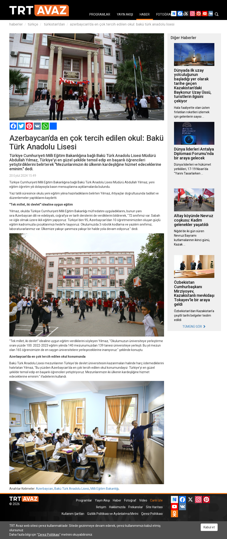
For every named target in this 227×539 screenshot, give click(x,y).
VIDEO (183, 14)
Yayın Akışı (102, 500)
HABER (145, 14)
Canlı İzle (156, 500)
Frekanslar (135, 507)
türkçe (33, 24)
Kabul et (209, 527)
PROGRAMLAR (99, 14)
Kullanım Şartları (73, 513)
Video (143, 500)
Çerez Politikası (152, 513)
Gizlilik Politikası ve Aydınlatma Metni (112, 513)
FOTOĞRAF (164, 14)
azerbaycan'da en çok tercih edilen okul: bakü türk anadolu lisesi (122, 24)
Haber (117, 500)
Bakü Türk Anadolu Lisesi (71, 488)
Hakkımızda (117, 507)
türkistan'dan (54, 24)
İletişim (101, 507)
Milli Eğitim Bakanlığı (104, 488)
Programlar (84, 500)
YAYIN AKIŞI (125, 14)
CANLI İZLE (201, 14)
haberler (16, 24)
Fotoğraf (130, 500)
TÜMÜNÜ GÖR (194, 326)
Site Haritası (154, 507)
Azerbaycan (44, 488)
